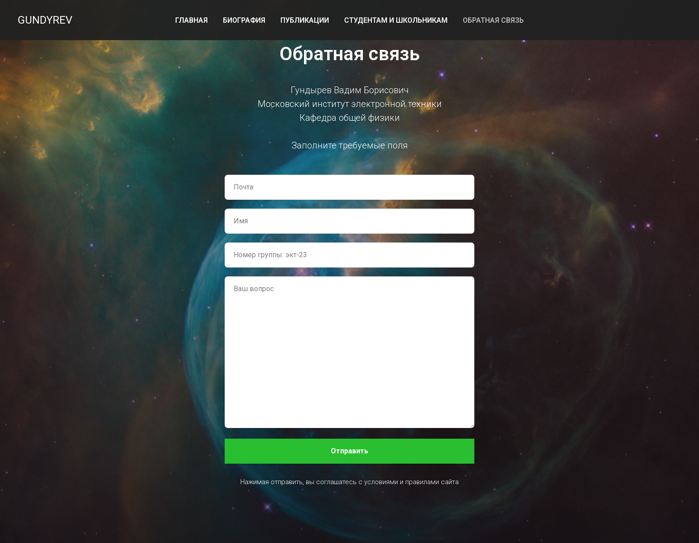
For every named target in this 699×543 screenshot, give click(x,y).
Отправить (349, 451)
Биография (244, 20)
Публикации (304, 20)
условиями (381, 482)
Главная (191, 20)
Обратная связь (493, 20)
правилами (422, 482)
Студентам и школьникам (396, 20)
